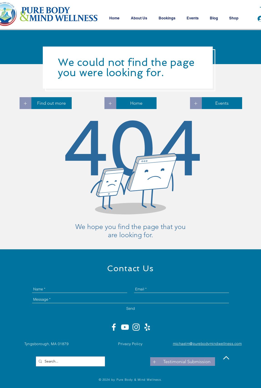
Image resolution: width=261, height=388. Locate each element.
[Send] (130, 308)
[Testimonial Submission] (187, 361)
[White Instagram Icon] (136, 327)
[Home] (136, 103)
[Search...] (70, 361)
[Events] (222, 103)
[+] (25, 103)
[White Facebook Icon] (114, 327)
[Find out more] (51, 103)
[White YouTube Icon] (125, 327)
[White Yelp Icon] (147, 327)
